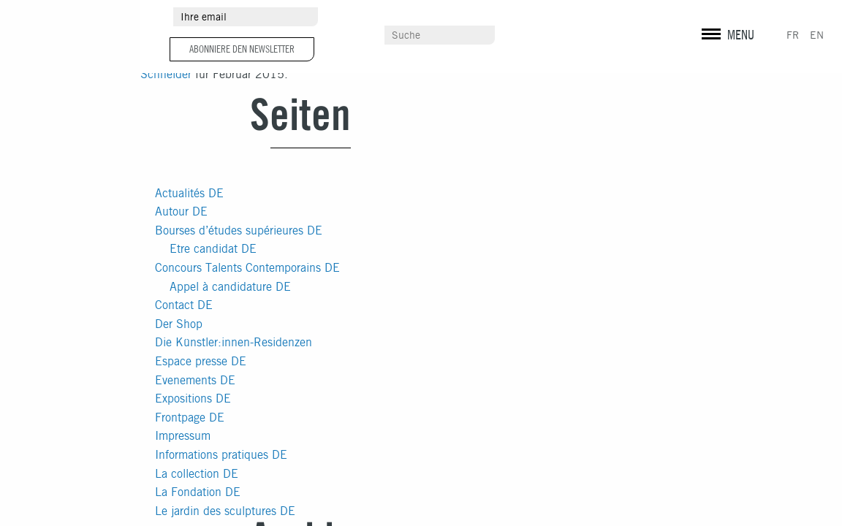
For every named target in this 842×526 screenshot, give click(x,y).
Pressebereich (565, 17)
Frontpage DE (189, 417)
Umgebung (393, 17)
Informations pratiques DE (221, 455)
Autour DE (181, 211)
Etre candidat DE (213, 249)
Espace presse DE (200, 361)
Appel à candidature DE (230, 287)
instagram (711, 18)
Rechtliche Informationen (751, 44)
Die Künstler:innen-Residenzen (233, 342)
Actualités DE (189, 193)
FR (792, 35)
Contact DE (184, 305)
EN (817, 35)
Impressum (182, 436)
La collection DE (196, 474)
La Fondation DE (197, 492)
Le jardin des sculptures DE (225, 511)
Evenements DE (195, 380)
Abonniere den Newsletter (242, 49)
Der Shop (178, 324)
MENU (740, 34)
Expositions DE (193, 398)
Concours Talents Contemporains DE (247, 268)
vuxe (753, 59)
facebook (736, 18)
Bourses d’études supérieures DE (238, 230)
